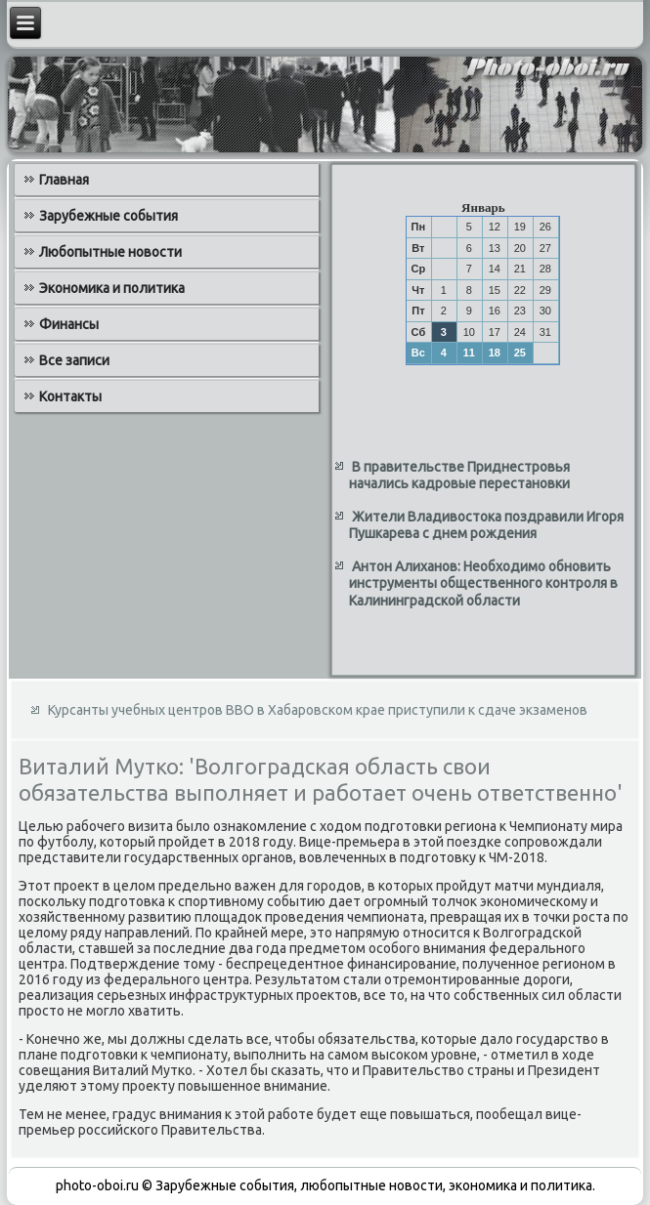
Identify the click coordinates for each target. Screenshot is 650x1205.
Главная (64, 179)
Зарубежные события (108, 216)
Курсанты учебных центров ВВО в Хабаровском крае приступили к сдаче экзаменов (317, 710)
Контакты (70, 396)
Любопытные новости (110, 252)
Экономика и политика (112, 288)
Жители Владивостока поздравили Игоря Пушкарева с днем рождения (486, 525)
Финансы (69, 324)
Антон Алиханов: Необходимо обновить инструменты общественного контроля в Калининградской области (483, 583)
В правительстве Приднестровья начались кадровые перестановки (459, 475)
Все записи (74, 360)
